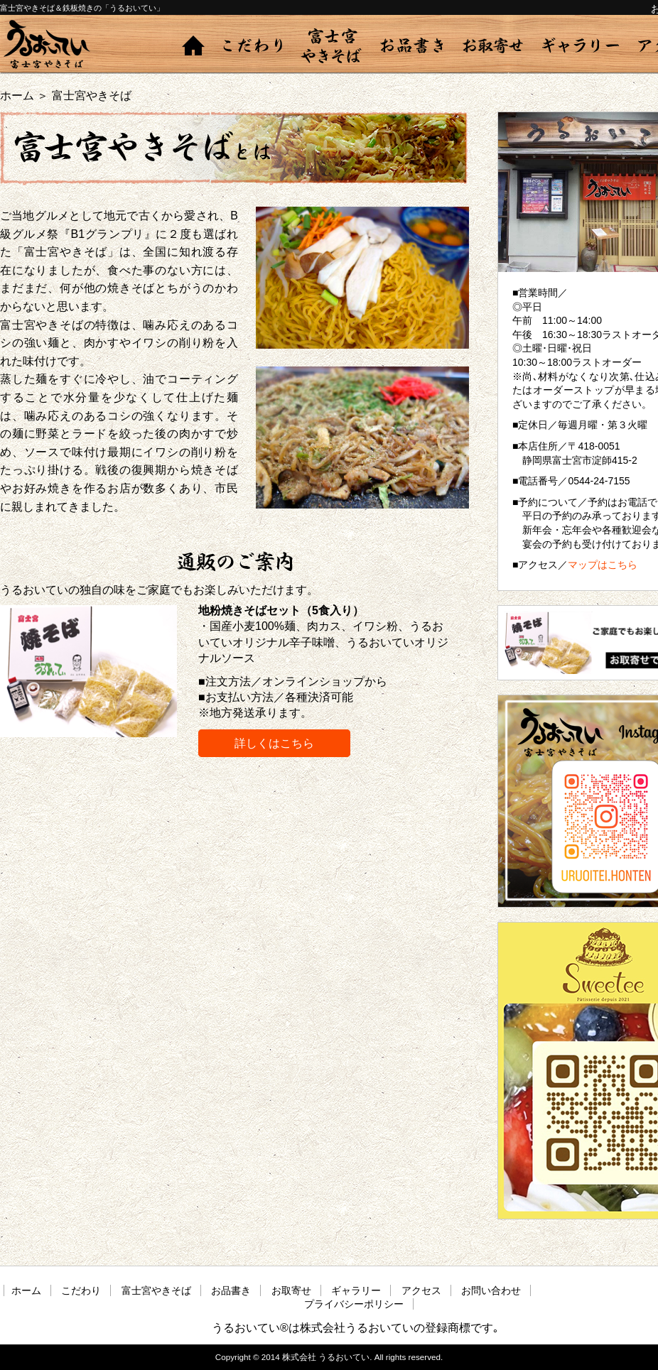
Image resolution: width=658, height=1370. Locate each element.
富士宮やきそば (331, 45)
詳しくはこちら (274, 743)
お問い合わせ (491, 1290)
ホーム (193, 45)
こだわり (252, 45)
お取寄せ (492, 45)
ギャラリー (581, 45)
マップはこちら (602, 564)
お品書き (411, 45)
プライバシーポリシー (354, 1304)
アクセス (421, 1290)
